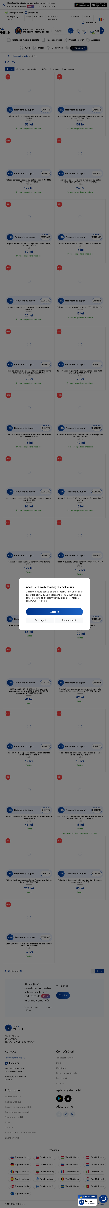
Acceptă (54, 611)
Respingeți (40, 620)
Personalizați (69, 620)
